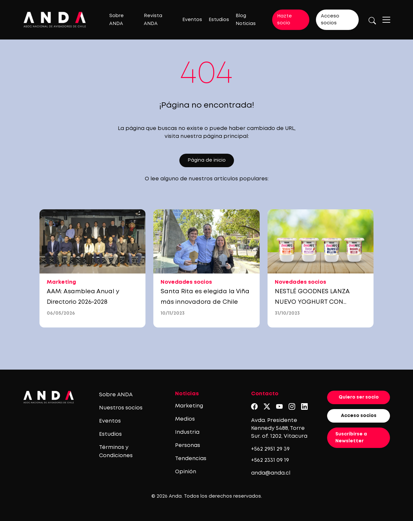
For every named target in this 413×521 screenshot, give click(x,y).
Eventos (192, 20)
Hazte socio (284, 19)
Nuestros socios (120, 407)
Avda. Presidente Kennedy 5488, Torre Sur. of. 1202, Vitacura (279, 428)
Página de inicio (207, 160)
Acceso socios (330, 19)
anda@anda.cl (270, 473)
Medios (185, 419)
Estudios (219, 20)
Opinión (185, 471)
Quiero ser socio (359, 397)
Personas (187, 445)
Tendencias (190, 458)
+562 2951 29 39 (270, 449)
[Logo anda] (55, 19)
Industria (187, 432)
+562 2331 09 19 (270, 460)
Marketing (189, 406)
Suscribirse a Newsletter (351, 437)
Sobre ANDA (116, 394)
